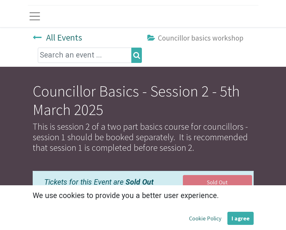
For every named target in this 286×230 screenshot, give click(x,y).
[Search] (136, 55)
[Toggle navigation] (35, 16)
